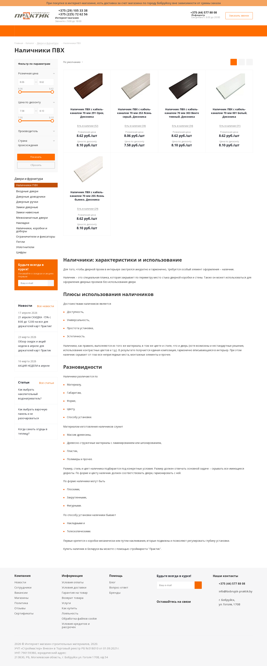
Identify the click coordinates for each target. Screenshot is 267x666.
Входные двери (27, 191)
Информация (72, 576)
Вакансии (21, 592)
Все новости (45, 306)
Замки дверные (27, 207)
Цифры (21, 252)
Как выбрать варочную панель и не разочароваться (32, 414)
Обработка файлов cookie (79, 618)
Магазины (21, 598)
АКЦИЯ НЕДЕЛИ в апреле (34, 365)
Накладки (22, 223)
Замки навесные (27, 212)
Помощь (116, 576)
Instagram (179, 610)
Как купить (69, 608)
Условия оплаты (73, 582)
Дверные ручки (27, 202)
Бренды (114, 592)
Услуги (66, 603)
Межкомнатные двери (32, 217)
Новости (20, 582)
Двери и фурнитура (28, 179)
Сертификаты (23, 613)
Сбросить (36, 165)
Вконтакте (160, 610)
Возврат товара (72, 598)
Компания (22, 576)
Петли (20, 241)
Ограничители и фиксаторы (35, 236)
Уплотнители (25, 247)
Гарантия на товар (75, 592)
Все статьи (46, 383)
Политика (21, 603)
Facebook (169, 610)
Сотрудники (22, 587)
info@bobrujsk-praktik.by (235, 591)
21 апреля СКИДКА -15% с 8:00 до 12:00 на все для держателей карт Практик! (35, 321)
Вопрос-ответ (118, 587)
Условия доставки (74, 587)
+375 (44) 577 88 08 (204, 12)
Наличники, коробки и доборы (31, 229)
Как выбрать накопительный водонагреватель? (29, 394)
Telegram (188, 610)
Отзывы (19, 608)
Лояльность (70, 613)
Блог (112, 582)
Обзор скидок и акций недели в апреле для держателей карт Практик (34, 346)
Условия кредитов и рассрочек (76, 625)
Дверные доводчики (30, 196)
